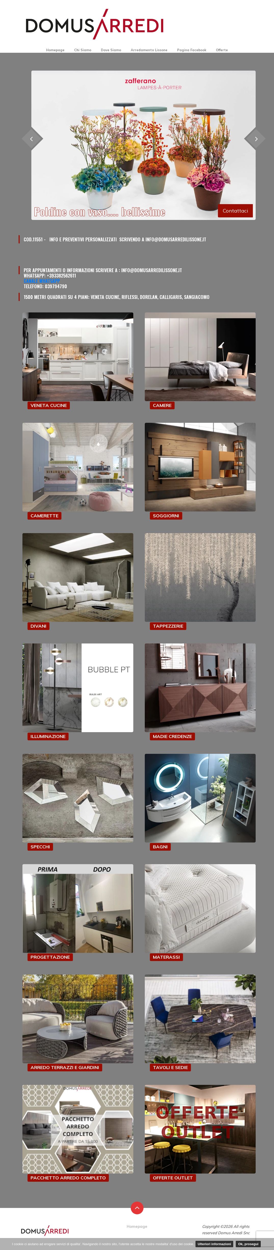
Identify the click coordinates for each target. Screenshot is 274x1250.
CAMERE (162, 405)
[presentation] (256, 139)
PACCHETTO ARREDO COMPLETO (68, 1178)
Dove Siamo (111, 50)
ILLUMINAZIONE (48, 736)
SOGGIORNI (166, 516)
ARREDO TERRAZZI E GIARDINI (65, 1067)
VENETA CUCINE (49, 405)
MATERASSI (166, 957)
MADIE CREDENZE (172, 736)
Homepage (55, 50)
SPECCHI (40, 847)
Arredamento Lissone (149, 50)
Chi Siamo (82, 50)
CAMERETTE (44, 516)
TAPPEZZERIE (168, 626)
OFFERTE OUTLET (173, 1178)
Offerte (222, 50)
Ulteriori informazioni (214, 1244)
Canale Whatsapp (42, 281)
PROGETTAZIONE (50, 957)
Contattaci (235, 210)
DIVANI (38, 626)
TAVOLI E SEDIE (170, 1067)
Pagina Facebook (191, 50)
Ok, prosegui (248, 1244)
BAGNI (160, 847)
